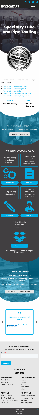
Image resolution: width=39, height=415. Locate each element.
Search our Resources (20, 134)
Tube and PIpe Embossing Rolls (14, 89)
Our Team (24, 400)
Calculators (24, 387)
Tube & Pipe (5, 380)
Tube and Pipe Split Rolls (12, 91)
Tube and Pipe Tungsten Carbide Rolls (17, 93)
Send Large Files (26, 402)
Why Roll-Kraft (6, 396)
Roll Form (4, 382)
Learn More (10, 183)
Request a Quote (26, 398)
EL (37, 410)
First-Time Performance (9, 400)
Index (22, 389)
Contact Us (11, 291)
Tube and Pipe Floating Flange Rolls (16, 96)
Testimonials (5, 402)
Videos (23, 382)
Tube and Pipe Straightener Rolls (15, 86)
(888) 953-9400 (26, 291)
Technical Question (27, 396)
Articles (23, 380)
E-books (23, 384)
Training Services (7, 384)
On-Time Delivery (7, 398)
